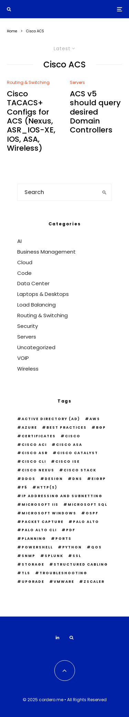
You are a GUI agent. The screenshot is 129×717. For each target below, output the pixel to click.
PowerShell (37, 547)
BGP (101, 427)
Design (54, 478)
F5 (25, 487)
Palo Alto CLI (39, 530)
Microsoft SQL (87, 504)
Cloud (24, 262)
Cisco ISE (67, 461)
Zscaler (94, 581)
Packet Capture (43, 521)
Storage (33, 564)
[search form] (57, 192)
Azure (29, 427)
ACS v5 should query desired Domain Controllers (95, 112)
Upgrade (33, 581)
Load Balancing (36, 304)
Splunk (54, 555)
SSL (77, 555)
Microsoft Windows (49, 513)
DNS (77, 478)
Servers (77, 82)
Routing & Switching (28, 82)
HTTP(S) (47, 487)
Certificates (39, 436)
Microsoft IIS (40, 504)
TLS (26, 573)
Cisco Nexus (38, 470)
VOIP (23, 358)
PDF (70, 530)
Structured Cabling (81, 564)
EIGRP (99, 478)
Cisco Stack (80, 470)
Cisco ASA (69, 444)
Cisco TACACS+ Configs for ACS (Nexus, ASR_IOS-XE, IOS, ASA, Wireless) (31, 121)
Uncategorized (36, 347)
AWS (94, 418)
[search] (104, 192)
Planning (34, 538)
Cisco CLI (34, 461)
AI (19, 241)
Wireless (28, 368)
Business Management (46, 251)
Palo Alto (86, 521)
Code (24, 273)
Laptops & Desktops (43, 294)
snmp (28, 555)
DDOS (28, 478)
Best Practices (66, 427)
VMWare (64, 581)
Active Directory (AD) (51, 418)
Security (27, 326)
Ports (63, 538)
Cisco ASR (35, 453)
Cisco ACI (34, 444)
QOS (96, 547)
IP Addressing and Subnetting (62, 496)
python (72, 547)
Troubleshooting (63, 573)
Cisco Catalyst (77, 453)
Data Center (33, 283)
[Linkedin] (57, 637)
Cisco (72, 436)
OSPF (92, 513)
